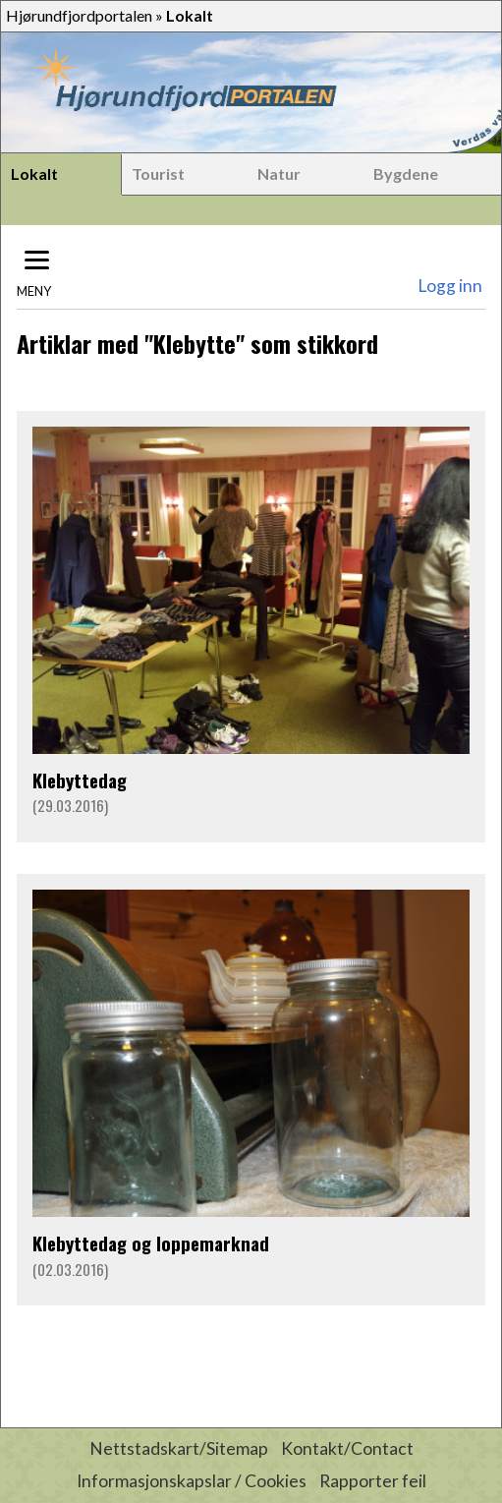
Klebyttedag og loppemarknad (150, 1243)
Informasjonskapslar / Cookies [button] (192, 1481)
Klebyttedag (79, 780)
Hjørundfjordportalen (79, 15)
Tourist (158, 173)
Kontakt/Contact (347, 1448)
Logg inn (450, 285)
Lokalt (34, 173)
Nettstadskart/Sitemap (178, 1448)
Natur (279, 173)
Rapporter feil (372, 1481)
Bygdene (405, 173)
